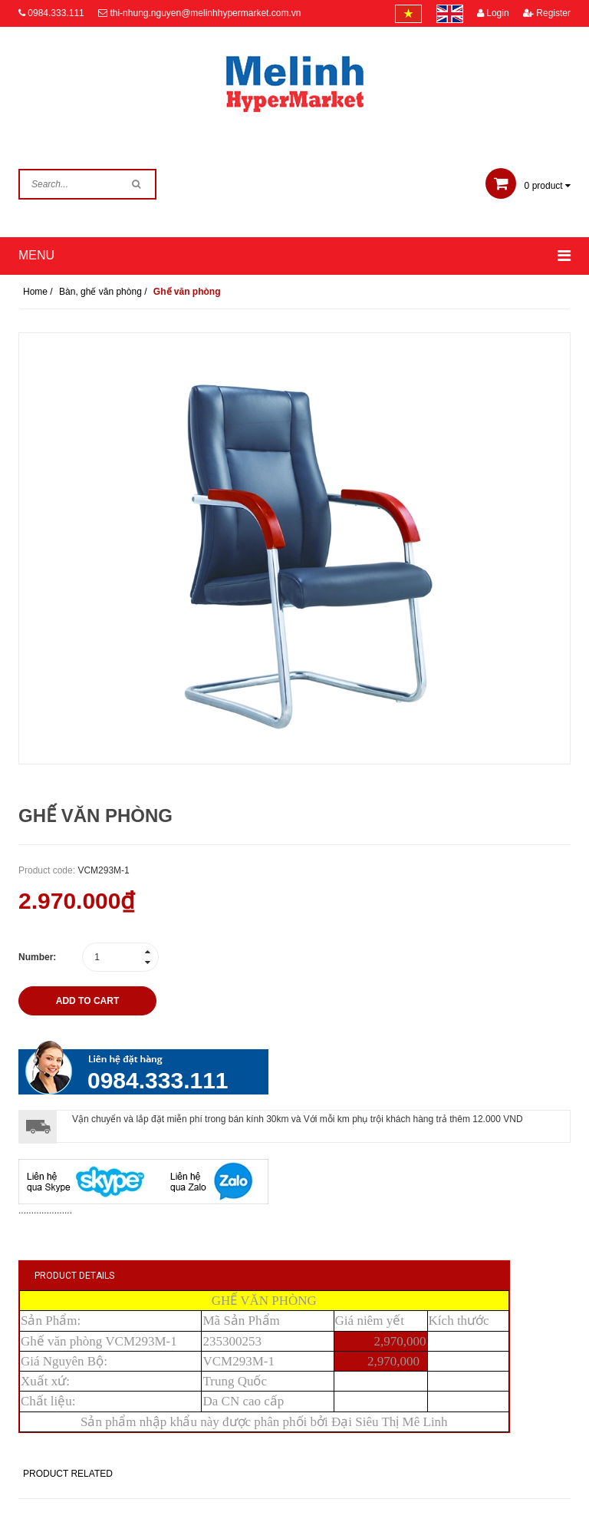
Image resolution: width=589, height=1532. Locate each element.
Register (547, 13)
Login (493, 13)
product (528, 185)
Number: (37, 957)
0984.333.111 (56, 13)
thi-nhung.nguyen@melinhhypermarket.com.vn (205, 13)
